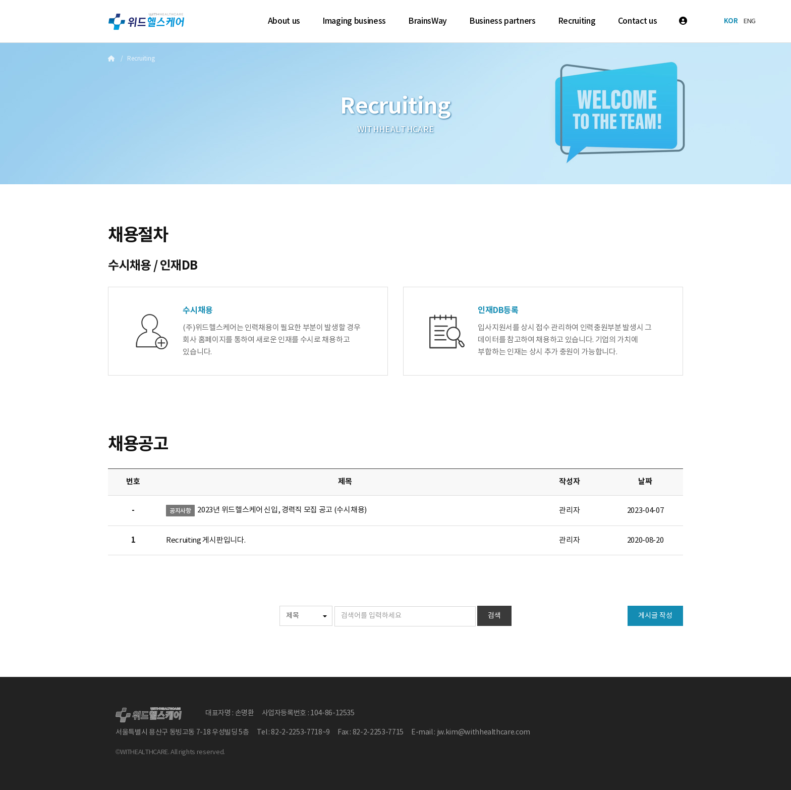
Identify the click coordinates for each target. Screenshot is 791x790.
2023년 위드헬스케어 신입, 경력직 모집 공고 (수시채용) (281, 510)
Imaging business (354, 21)
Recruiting (577, 21)
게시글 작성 (655, 616)
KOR (731, 21)
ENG (750, 21)
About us (284, 21)
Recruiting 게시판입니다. (205, 540)
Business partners (502, 21)
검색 (494, 616)
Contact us (637, 21)
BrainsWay (427, 21)
